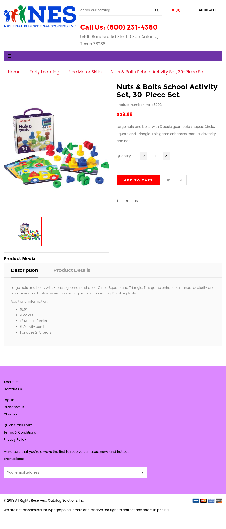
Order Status (14, 407)
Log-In (9, 400)
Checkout (12, 414)
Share (120, 201)
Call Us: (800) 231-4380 (118, 27)
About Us (11, 381)
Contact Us (13, 389)
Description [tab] (24, 270)
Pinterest (138, 201)
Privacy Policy (15, 439)
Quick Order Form (18, 425)
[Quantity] (155, 156)
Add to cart (138, 180)
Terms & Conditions (20, 432)
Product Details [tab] (72, 270)
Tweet (129, 201)
